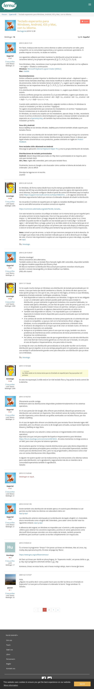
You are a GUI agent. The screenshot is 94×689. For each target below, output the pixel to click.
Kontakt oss (10, 668)
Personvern (10, 659)
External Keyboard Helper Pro (47, 149)
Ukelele (26, 71)
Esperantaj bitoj (37, 118)
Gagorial (23, 31)
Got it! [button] (82, 684)
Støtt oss (9, 650)
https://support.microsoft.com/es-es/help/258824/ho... (45, 195)
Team (8, 645)
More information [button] (11, 685)
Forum (4, 14)
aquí (23, 239)
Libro (8, 654)
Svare (85, 21)
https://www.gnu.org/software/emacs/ (34, 555)
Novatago (26, 244)
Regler (8, 664)
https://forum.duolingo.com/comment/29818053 (38, 439)
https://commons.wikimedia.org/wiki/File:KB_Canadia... (40, 209)
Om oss (9, 640)
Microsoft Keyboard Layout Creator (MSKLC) (44, 69)
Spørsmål (12, 14)
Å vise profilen (10, 62)
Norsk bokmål (12, 635)
